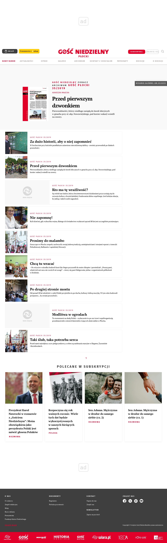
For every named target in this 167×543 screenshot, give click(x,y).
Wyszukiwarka (162, 51)
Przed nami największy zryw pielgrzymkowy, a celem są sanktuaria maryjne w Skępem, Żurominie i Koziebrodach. (68, 344)
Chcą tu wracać (42, 263)
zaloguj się (153, 52)
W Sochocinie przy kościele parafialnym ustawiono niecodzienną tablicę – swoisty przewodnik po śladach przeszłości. (72, 146)
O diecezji (158, 61)
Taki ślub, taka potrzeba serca (54, 339)
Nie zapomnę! (41, 217)
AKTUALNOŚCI (26, 61)
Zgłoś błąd (11, 525)
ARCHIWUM (79, 61)
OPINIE (44, 61)
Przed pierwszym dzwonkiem (72, 102)
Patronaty (122, 61)
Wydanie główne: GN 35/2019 (151, 83)
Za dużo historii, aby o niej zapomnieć (61, 141)
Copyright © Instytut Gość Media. (134, 525)
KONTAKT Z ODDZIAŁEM (101, 61)
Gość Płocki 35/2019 (71, 85)
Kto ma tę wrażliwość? (70, 189)
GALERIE (62, 61)
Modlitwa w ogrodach (69, 314)
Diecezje (140, 61)
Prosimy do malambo (47, 240)
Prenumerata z (29, 51)
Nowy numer (8, 61)
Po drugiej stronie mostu (50, 289)
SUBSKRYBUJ (136, 52)
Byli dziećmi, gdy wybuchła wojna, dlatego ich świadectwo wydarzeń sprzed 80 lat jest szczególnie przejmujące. (74, 221)
